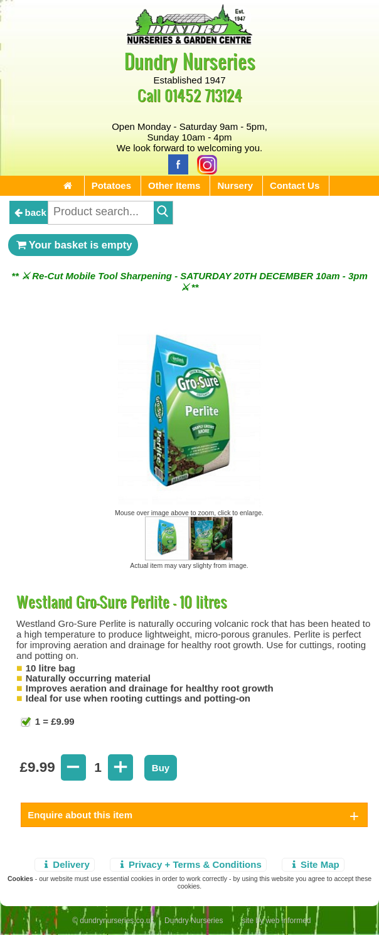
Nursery (235, 185)
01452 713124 (203, 95)
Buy (160, 767)
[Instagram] (204, 163)
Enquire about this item (80, 814)
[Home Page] (189, 41)
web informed (288, 920)
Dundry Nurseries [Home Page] (189, 60)
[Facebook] (175, 163)
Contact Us (294, 185)
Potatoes (111, 185)
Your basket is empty (73, 244)
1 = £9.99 (54, 721)
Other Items (174, 185)
